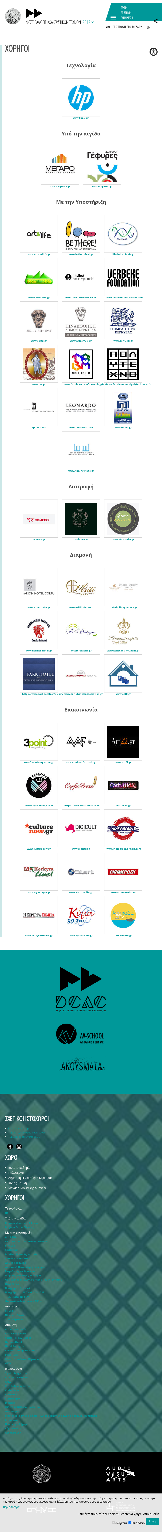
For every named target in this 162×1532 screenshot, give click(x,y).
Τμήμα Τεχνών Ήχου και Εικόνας (26, 1132)
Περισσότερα (11, 1507)
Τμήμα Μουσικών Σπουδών (24, 1136)
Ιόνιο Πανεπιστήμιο (19, 1128)
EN (148, 27)
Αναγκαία (121, 1523)
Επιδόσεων (138, 1523)
